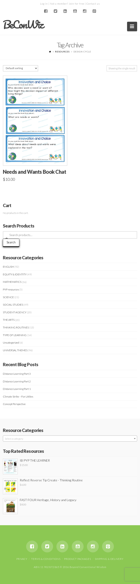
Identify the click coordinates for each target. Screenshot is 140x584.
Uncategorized (11, 342)
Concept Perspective (14, 404)
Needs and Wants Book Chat (34, 172)
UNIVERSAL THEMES (15, 350)
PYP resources (11, 289)
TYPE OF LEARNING (15, 335)
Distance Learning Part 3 (17, 373)
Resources (62, 51)
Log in (44, 3)
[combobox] (70, 438)
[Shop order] (20, 68)
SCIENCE (8, 297)
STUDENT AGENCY (14, 312)
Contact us (93, 3)
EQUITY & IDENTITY (15, 274)
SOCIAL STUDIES (13, 304)
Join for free (76, 3)
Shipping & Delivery (109, 558)
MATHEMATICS (12, 281)
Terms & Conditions (46, 558)
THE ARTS (8, 319)
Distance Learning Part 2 (17, 381)
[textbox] (70, 439)
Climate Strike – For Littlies (18, 396)
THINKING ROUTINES (16, 327)
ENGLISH (8, 266)
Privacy (21, 558)
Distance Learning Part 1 (17, 389)
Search (11, 242)
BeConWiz (23, 24)
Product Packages (77, 558)
